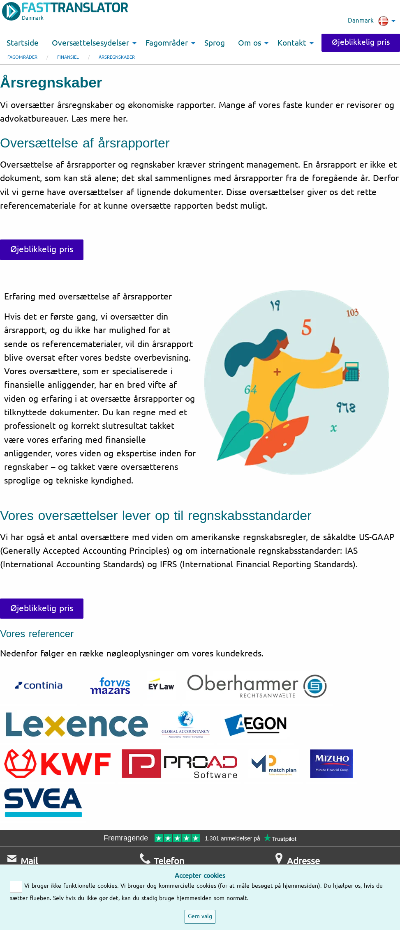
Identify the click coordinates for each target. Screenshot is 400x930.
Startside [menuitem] (23, 43)
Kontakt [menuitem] (291, 43)
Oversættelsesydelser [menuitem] (90, 43)
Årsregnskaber (117, 57)
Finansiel (68, 57)
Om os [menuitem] (249, 43)
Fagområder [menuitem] (167, 43)
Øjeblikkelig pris (361, 42)
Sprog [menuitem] (214, 43)
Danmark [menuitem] (368, 21)
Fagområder (22, 57)
